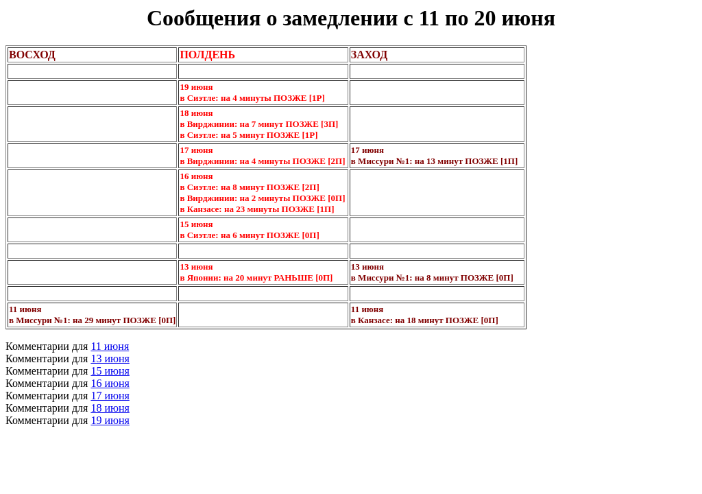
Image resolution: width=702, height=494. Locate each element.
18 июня (109, 408)
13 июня (109, 358)
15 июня (109, 371)
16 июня (109, 383)
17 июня (109, 395)
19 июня (109, 420)
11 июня (109, 346)
